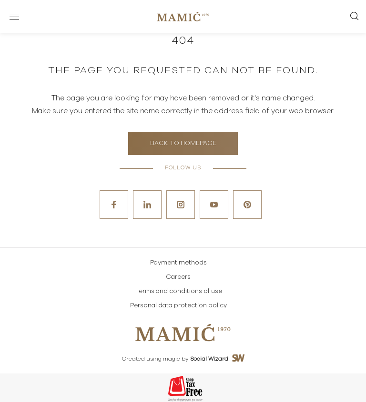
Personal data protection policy (178, 306)
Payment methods (178, 263)
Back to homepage (183, 143)
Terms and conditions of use (178, 291)
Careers (178, 277)
